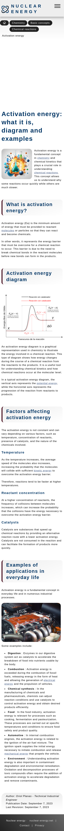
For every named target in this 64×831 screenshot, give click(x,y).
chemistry (43, 157)
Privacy (39, 825)
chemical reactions (46, 172)
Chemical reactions (24, 29)
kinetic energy (43, 470)
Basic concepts (40, 22)
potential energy (47, 383)
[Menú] (57, 6)
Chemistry (18, 22)
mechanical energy (16, 753)
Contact (24, 825)
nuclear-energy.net (41, 820)
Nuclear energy (26, 9)
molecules (7, 230)
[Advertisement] (32, 73)
